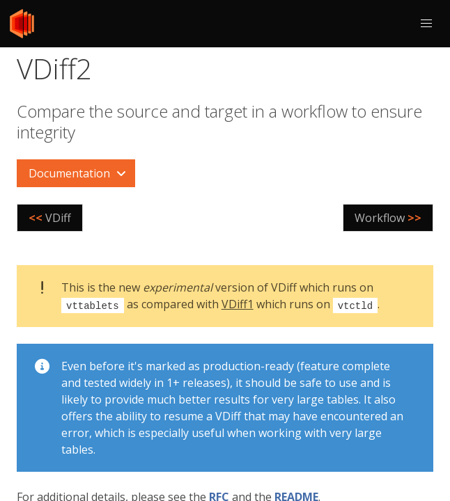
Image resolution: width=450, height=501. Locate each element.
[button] (426, 24)
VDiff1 (238, 304)
